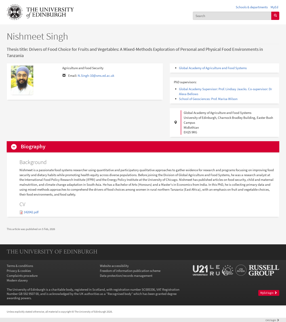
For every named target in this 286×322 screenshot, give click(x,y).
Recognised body (119, 294)
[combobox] (232, 16)
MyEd (274, 7)
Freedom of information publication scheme (130, 271)
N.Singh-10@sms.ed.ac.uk (96, 75)
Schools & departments (252, 7)
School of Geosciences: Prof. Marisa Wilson (208, 99)
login (272, 320)
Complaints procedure (22, 275)
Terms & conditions (20, 266)
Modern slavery (17, 280)
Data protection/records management (126, 275)
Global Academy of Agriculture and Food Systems (213, 68)
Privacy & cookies (19, 271)
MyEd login (268, 293)
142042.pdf (31, 212)
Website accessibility (114, 266)
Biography (33, 146)
